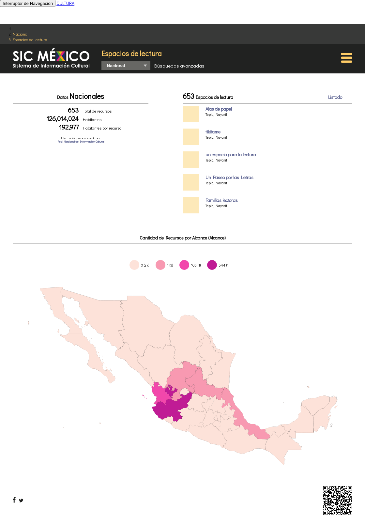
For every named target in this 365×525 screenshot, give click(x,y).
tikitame (213, 132)
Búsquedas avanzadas (179, 65)
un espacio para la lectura (230, 154)
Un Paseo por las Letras (229, 177)
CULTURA (65, 3)
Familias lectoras (221, 200)
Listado (335, 97)
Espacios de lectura (30, 39)
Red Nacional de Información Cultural (80, 141)
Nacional (20, 34)
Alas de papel (218, 109)
